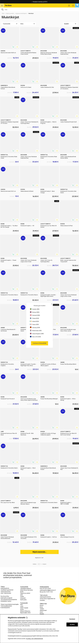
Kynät (21, 591)
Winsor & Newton (25, 611)
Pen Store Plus (5, 596)
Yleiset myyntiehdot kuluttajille (10, 604)
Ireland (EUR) (34, 321)
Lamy (21, 606)
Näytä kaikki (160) (25, 612)
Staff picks (23, 599)
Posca (22, 609)
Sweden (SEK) (34, 309)
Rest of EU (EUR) (35, 336)
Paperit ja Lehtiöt (10, 13)
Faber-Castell (24, 608)
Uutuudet (23, 598)
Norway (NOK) (34, 312)
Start (3, 13)
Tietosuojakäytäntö (6, 606)
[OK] (39, 9)
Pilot (21, 604)
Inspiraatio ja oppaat (6, 598)
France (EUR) (34, 324)
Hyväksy (72, 624)
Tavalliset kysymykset (7, 590)
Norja (41, 607)
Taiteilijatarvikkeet (25, 588)
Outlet (22, 596)
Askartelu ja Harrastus (26, 590)
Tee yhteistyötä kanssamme (9, 599)
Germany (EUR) (35, 327)
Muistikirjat (31, 13)
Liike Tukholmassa (6, 593)
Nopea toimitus (39, 1)
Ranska (42, 614)
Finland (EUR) (34, 318)
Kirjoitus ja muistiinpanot (21, 13)
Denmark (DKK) (35, 315)
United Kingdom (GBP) (37, 333)
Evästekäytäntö (5, 607)
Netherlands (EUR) (36, 330)
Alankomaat (43, 610)
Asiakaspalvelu (5, 588)
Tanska (42, 608)
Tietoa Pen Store (5, 591)
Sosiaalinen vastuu (6, 601)
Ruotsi (41, 605)
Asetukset (72, 619)
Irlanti (41, 612)
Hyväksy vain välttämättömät (34, 638)
